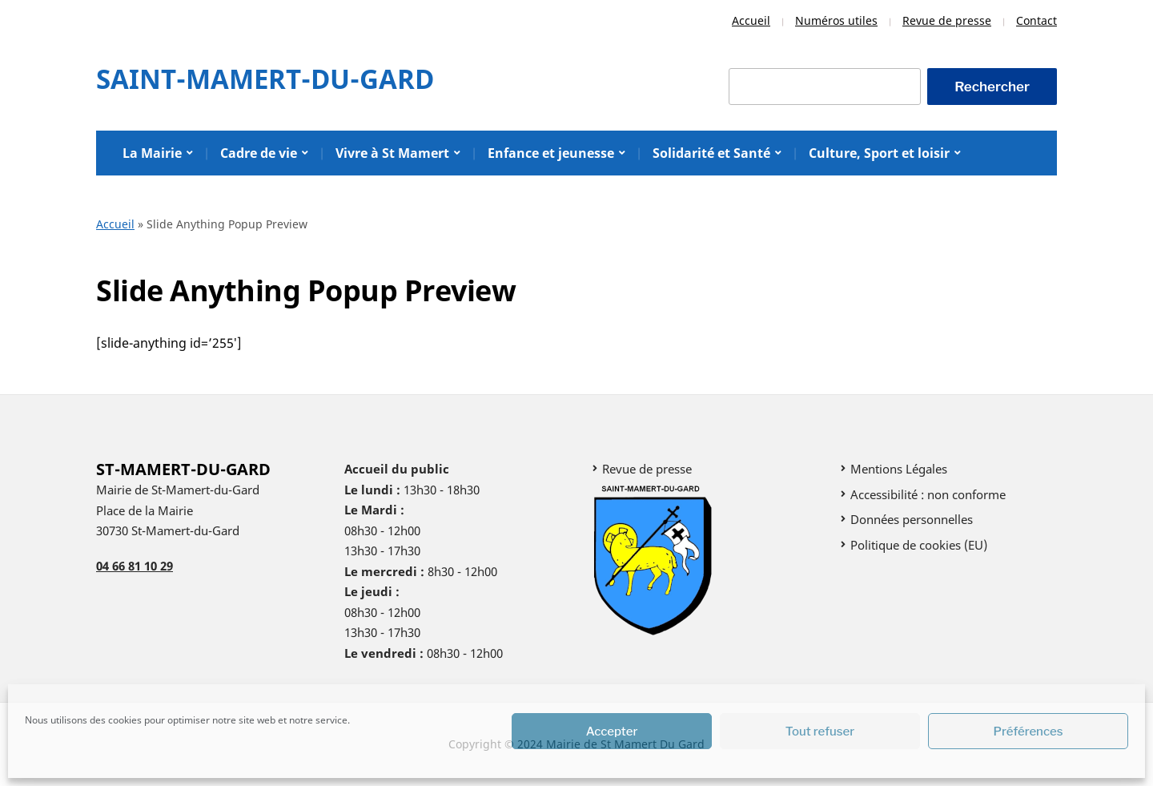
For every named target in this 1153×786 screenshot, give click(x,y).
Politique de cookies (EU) (918, 545)
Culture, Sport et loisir (879, 153)
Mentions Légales (898, 469)
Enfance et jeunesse (551, 153)
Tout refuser (820, 731)
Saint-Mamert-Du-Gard (265, 79)
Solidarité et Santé (711, 153)
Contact (1036, 20)
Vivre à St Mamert (392, 153)
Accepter (612, 731)
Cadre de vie (258, 153)
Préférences (1028, 731)
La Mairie (152, 153)
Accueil (751, 20)
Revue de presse (946, 20)
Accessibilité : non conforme (928, 494)
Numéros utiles (836, 20)
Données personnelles (911, 519)
